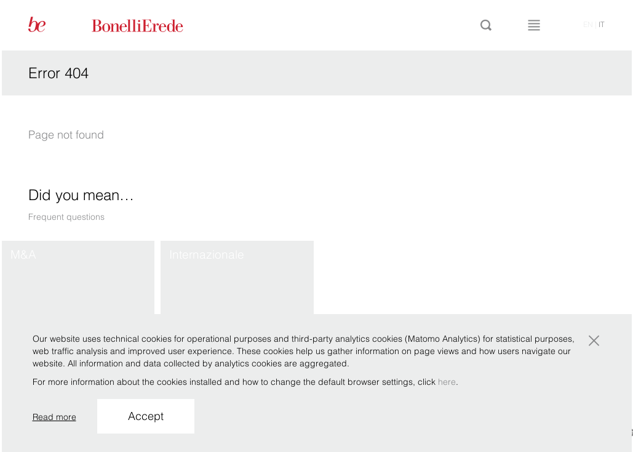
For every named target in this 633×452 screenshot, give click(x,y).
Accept (146, 416)
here (447, 381)
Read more (54, 416)
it (602, 24)
